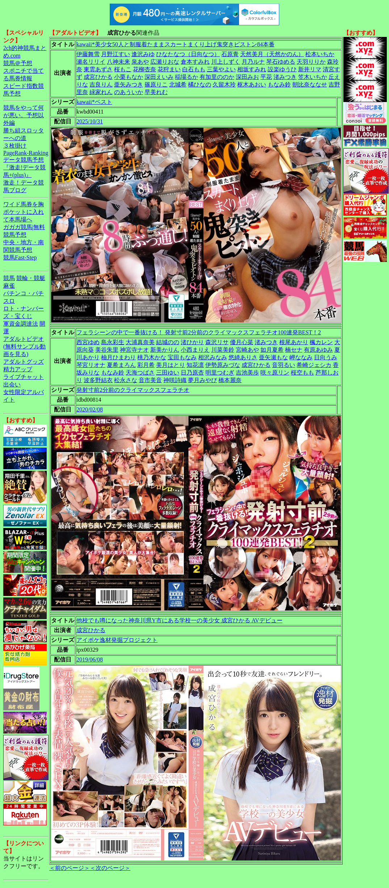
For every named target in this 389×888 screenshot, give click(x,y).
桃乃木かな (151, 357)
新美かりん (164, 350)
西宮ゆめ (88, 342)
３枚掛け (14, 146)
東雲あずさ (98, 69)
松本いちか (319, 54)
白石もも (193, 69)
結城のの (167, 342)
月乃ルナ (253, 62)
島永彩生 (112, 342)
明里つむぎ (219, 372)
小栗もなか (128, 77)
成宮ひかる (98, 77)
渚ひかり (192, 342)
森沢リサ (217, 342)
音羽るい (283, 365)
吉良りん (101, 84)
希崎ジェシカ (314, 365)
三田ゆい (167, 372)
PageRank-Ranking (25, 153)
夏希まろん (121, 365)
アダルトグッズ (23, 362)
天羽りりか (311, 62)
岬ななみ (301, 357)
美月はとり (170, 365)
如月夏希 (272, 350)
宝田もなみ (182, 357)
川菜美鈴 (222, 350)
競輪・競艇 (30, 278)
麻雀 (9, 286)
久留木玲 (224, 84)
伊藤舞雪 (88, 54)
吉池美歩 (247, 372)
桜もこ (122, 69)
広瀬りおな (164, 62)
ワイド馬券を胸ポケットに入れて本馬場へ (23, 212)
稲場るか (186, 77)
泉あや (140, 62)
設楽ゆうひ (282, 69)
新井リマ (309, 69)
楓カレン (321, 342)
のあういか (128, 92)
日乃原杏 (192, 372)
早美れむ (156, 92)
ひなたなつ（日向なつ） (188, 54)
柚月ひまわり (118, 357)
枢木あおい (251, 84)
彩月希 (146, 365)
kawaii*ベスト (94, 102)
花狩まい (169, 69)
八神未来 (118, 62)
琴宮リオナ (90, 365)
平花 (266, 77)
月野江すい (115, 54)
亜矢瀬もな (273, 357)
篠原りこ (156, 84)
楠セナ (293, 350)
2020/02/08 (89, 409)
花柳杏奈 (144, 69)
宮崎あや (247, 350)
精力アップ (17, 369)
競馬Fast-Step (20, 257)
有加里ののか (217, 77)
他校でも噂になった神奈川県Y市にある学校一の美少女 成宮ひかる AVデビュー (179, 620)
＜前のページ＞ (69, 868)
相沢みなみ (212, 357)
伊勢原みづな (222, 365)
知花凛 (195, 365)
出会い (12, 384)
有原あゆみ (318, 350)
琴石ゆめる (280, 62)
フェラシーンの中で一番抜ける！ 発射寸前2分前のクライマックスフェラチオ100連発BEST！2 (198, 332)
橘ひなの (199, 84)
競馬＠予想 (17, 63)
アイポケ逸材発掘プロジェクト (117, 640)
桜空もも (302, 372)
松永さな (125, 380)
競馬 (9, 278)
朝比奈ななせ (309, 84)
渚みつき (285, 77)
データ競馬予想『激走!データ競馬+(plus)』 (24, 167)
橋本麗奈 (230, 380)
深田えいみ (159, 77)
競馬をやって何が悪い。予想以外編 (23, 115)
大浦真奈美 (140, 342)
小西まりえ (195, 350)
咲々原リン (274, 372)
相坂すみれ (251, 69)
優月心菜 (241, 342)
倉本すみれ (195, 62)
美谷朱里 (106, 350)
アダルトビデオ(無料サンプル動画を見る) (24, 346)
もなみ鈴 (279, 84)
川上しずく (225, 62)
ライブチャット (23, 377)
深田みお (247, 77)
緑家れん (101, 92)
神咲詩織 (175, 380)
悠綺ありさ (243, 357)
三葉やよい (221, 69)
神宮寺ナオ (134, 350)
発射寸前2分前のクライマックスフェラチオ (132, 390)
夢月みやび (202, 380)
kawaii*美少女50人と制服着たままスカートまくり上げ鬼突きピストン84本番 (175, 44)
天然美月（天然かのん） (272, 54)
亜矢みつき (128, 84)
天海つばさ (140, 372)
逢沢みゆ (143, 54)
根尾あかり (293, 342)
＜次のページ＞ (110, 868)
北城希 (178, 84)
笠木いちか (312, 77)
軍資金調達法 (20, 324)
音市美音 (150, 380)
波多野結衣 (98, 380)
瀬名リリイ (90, 62)
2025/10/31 (89, 121)
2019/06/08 (89, 659)
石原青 (230, 54)
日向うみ (325, 357)
